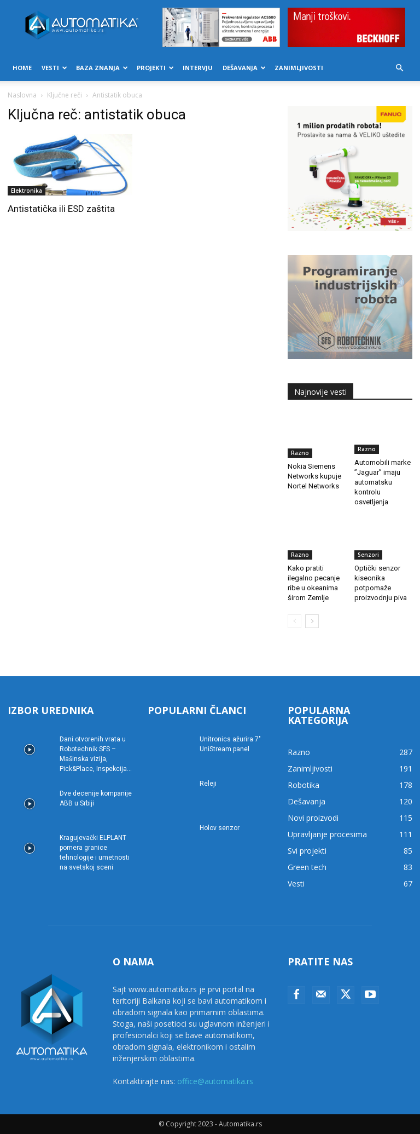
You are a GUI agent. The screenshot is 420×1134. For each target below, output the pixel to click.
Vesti (54, 68)
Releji (208, 783)
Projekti (155, 68)
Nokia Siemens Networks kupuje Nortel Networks (314, 476)
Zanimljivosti (299, 68)
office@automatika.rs (215, 1081)
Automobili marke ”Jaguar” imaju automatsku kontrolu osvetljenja (382, 482)
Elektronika (26, 190)
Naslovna (22, 95)
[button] (399, 68)
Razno (300, 453)
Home (22, 68)
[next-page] (312, 621)
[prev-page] (294, 621)
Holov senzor (220, 828)
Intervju (198, 68)
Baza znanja (102, 68)
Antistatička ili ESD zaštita (61, 208)
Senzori (368, 555)
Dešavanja (244, 68)
